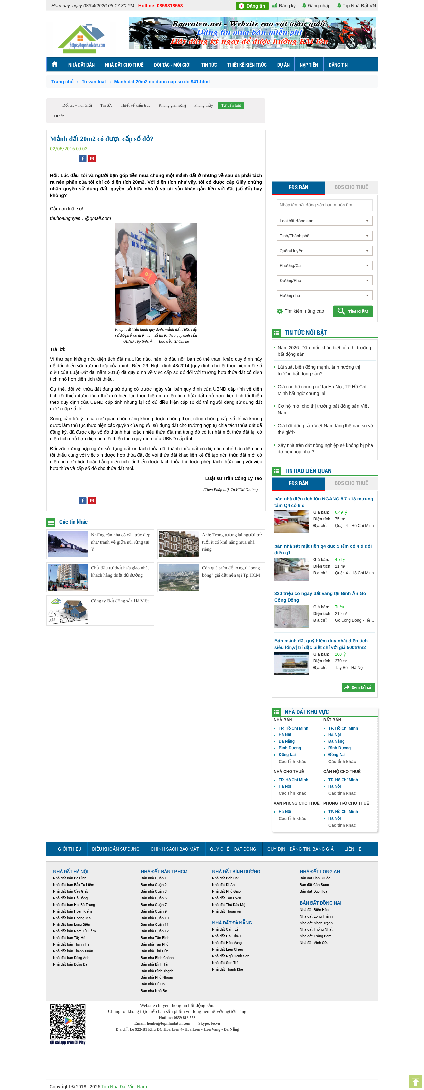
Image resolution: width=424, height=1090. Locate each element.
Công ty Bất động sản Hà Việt (120, 601)
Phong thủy (203, 105)
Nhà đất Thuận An (226, 911)
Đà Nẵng (287, 741)
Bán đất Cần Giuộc (315, 878)
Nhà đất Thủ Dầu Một (229, 904)
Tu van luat (94, 81)
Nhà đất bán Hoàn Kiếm (72, 911)
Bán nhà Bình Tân (155, 964)
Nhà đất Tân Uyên (226, 897)
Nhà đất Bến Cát (225, 878)
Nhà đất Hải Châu (226, 935)
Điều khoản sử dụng (116, 849)
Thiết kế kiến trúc (247, 64)
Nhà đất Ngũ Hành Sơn (230, 955)
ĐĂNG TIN (338, 64)
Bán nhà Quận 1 (154, 878)
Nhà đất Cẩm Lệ (225, 929)
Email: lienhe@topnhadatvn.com (162, 1023)
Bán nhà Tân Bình (155, 937)
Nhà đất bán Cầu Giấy (71, 891)
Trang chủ (62, 81)
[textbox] (324, 205)
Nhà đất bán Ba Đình (69, 878)
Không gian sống (172, 105)
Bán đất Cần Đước (314, 884)
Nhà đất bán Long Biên (71, 924)
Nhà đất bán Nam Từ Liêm (74, 930)
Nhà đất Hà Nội (70, 871)
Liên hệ (352, 849)
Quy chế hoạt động (233, 849)
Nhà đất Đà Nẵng (232, 923)
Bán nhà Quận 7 (154, 904)
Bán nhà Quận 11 (155, 924)
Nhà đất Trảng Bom (316, 935)
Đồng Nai (287, 754)
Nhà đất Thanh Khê (227, 969)
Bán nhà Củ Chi (153, 983)
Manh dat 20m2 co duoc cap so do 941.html (162, 81)
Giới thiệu (69, 849)
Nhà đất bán (81, 64)
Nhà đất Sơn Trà (225, 962)
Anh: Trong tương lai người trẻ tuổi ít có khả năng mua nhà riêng (232, 542)
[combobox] (325, 221)
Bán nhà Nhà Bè (154, 990)
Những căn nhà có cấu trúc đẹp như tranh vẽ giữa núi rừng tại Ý (120, 542)
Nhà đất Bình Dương (236, 871)
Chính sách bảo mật (175, 849)
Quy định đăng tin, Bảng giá (300, 849)
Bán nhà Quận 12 (155, 930)
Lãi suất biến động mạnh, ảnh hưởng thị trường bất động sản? (319, 370)
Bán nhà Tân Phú (154, 944)
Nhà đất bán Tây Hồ (69, 937)
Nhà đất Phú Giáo (226, 891)
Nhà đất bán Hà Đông (70, 897)
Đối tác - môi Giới (172, 64)
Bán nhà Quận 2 (154, 884)
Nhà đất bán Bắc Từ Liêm (73, 884)
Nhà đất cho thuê (124, 64)
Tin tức (209, 64)
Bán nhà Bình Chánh (157, 957)
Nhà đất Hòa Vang (227, 942)
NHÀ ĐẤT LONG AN (320, 871)
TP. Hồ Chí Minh (293, 728)
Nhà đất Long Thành (316, 916)
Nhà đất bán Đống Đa (70, 964)
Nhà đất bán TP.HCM (164, 871)
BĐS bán (298, 187)
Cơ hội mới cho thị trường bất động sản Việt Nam (323, 409)
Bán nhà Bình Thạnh (157, 970)
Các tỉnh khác (292, 761)
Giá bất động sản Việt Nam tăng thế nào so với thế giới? (326, 429)
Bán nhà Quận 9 (154, 911)
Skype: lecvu (209, 1023)
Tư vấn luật (231, 105)
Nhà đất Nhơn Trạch (316, 922)
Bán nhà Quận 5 (154, 897)
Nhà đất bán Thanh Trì (71, 944)
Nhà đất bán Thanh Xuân (73, 950)
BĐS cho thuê (351, 187)
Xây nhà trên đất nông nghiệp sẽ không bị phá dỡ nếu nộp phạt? (325, 448)
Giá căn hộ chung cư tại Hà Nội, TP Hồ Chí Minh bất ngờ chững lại (322, 390)
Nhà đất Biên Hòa (314, 909)
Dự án (283, 64)
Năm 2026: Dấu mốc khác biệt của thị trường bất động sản (324, 351)
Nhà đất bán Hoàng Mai (72, 917)
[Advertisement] (325, 139)
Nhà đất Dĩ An (223, 884)
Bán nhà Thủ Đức (154, 950)
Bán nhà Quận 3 (154, 891)
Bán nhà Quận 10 (155, 917)
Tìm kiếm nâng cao (304, 311)
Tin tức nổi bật (306, 332)
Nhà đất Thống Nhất (316, 929)
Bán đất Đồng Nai (320, 903)
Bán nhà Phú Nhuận (157, 977)
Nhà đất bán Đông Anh (71, 957)
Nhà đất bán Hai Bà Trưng (74, 904)
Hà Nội (285, 735)
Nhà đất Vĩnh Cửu (314, 942)
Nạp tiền (309, 64)
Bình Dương (290, 748)
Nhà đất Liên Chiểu (227, 949)
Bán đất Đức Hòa (313, 891)
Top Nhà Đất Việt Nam (124, 1086)
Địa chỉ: (320, 525)
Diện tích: (322, 519)
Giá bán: (321, 512)
